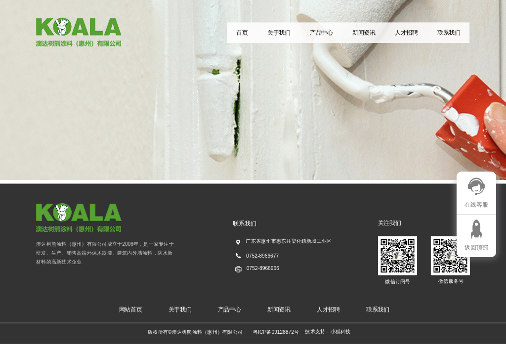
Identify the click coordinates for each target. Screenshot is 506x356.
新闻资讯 (364, 33)
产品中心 (321, 33)
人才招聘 (406, 33)
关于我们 (279, 33)
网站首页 (130, 309)
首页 (242, 33)
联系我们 (449, 33)
